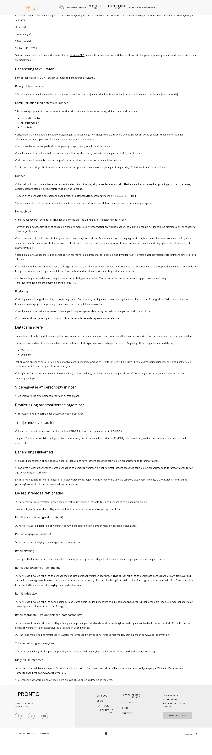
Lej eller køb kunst (116, 7)
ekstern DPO (77, 70)
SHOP (143, 7)
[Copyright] (106, 748)
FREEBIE (151, 7)
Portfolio (79, 7)
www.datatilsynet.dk (157, 649)
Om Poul (61, 7)
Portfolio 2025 (94, 7)
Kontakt (134, 7)
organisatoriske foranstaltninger (167, 482)
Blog (70, 7)
